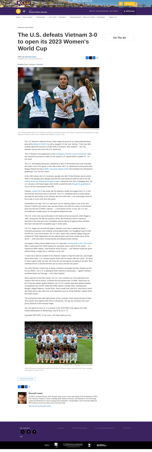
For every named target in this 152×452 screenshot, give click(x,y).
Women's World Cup (41, 147)
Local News (27, 20)
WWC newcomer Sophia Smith (56, 172)
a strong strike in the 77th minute (79, 246)
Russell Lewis (30, 60)
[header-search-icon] (121, 5)
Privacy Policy (127, 431)
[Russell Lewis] (22, 401)
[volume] (24, 14)
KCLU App (53, 20)
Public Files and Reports (79, 431)
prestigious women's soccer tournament (71, 157)
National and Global (25, 30)
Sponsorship (75, 20)
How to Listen (89, 20)
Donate (131, 5)
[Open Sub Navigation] (33, 20)
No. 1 (86, 159)
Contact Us (60, 431)
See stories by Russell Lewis (39, 409)
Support (62, 20)
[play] (18, 14)
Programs (40, 20)
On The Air (119, 40)
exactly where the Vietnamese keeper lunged (42, 184)
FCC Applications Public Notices (105, 431)
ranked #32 (36, 194)
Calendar (101, 20)
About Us (113, 20)
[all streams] (129, 14)
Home (18, 20)
